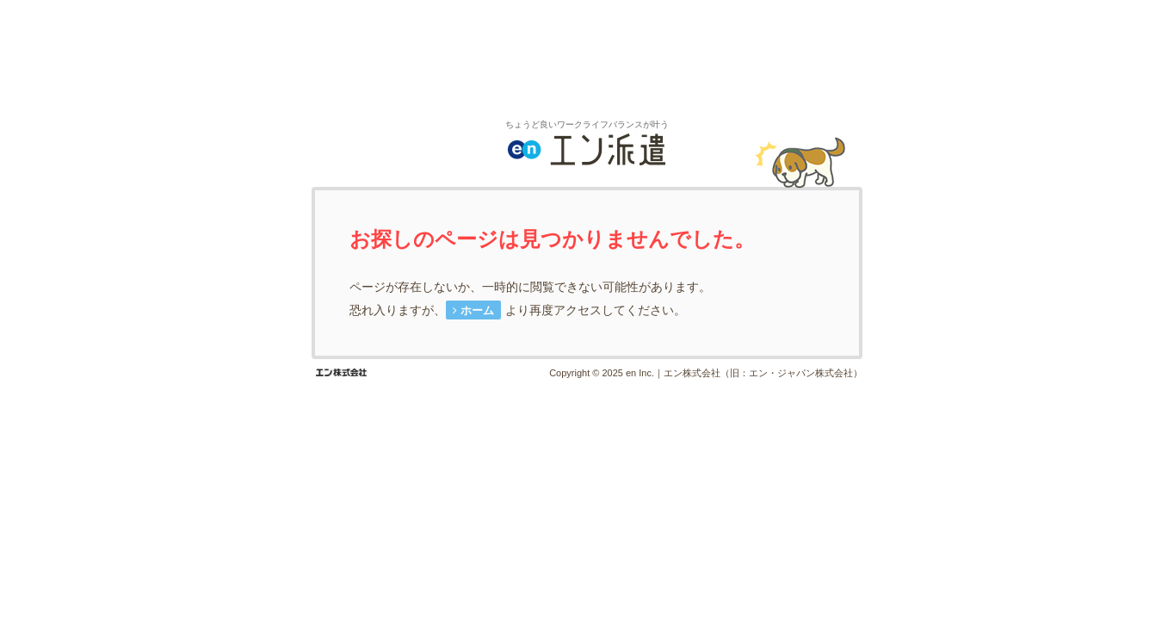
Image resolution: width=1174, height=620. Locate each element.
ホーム (477, 310)
